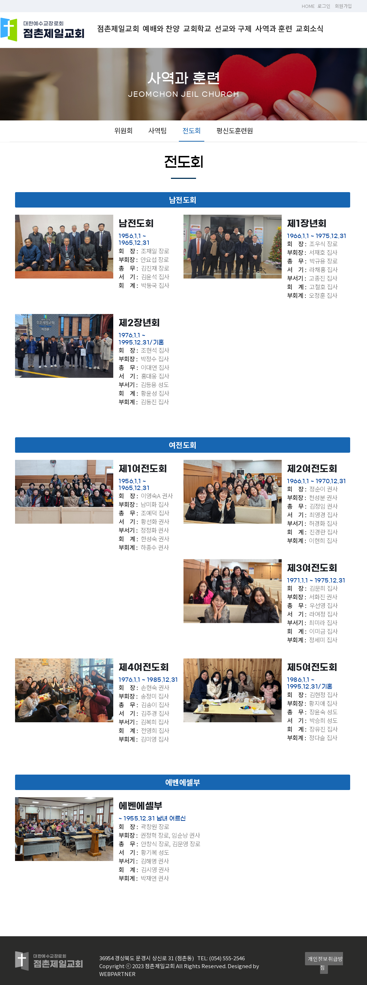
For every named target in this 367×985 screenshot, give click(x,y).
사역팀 (157, 130)
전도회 (191, 130)
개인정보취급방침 (325, 963)
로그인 (324, 6)
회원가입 (343, 6)
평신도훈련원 (234, 130)
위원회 (123, 130)
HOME (308, 6)
